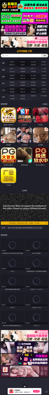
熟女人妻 (12, 71)
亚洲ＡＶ (12, 68)
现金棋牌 (33, 64)
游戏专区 (43, 62)
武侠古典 (43, 89)
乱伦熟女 (33, 78)
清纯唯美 (22, 85)
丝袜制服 (22, 71)
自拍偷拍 (22, 68)
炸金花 (22, 64)
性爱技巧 (43, 92)
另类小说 (22, 92)
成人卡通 (33, 75)
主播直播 (33, 71)
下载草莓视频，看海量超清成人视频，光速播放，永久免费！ (28, 223)
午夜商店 (22, 96)
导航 (3, 97)
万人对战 (33, 62)
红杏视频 (12, 98)
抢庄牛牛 (43, 64)
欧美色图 (33, 82)
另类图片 (43, 85)
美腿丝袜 (12, 85)
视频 (3, 70)
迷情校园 (12, 92)
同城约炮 (12, 96)
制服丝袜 (12, 78)
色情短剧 (22, 98)
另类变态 (43, 78)
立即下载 (36, 391)
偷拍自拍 (22, 75)
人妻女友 (33, 89)
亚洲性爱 (12, 75)
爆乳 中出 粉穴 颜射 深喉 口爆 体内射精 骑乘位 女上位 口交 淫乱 (25, 228)
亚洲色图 (22, 82)
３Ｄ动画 (43, 68)
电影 (3, 77)
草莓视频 (33, 96)
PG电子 (12, 62)
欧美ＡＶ (33, 68)
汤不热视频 (44, 96)
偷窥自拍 (12, 82)
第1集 (3, 228)
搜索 (45, 55)
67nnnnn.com (24, 51)
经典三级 (22, 78)
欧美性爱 (43, 75)
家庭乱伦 (22, 89)
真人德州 (22, 62)
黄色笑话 (33, 92)
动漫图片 (43, 82)
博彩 (3, 63)
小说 (3, 90)
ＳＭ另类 (43, 71)
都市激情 (12, 89)
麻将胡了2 (12, 64)
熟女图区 (33, 85)
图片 (3, 83)
